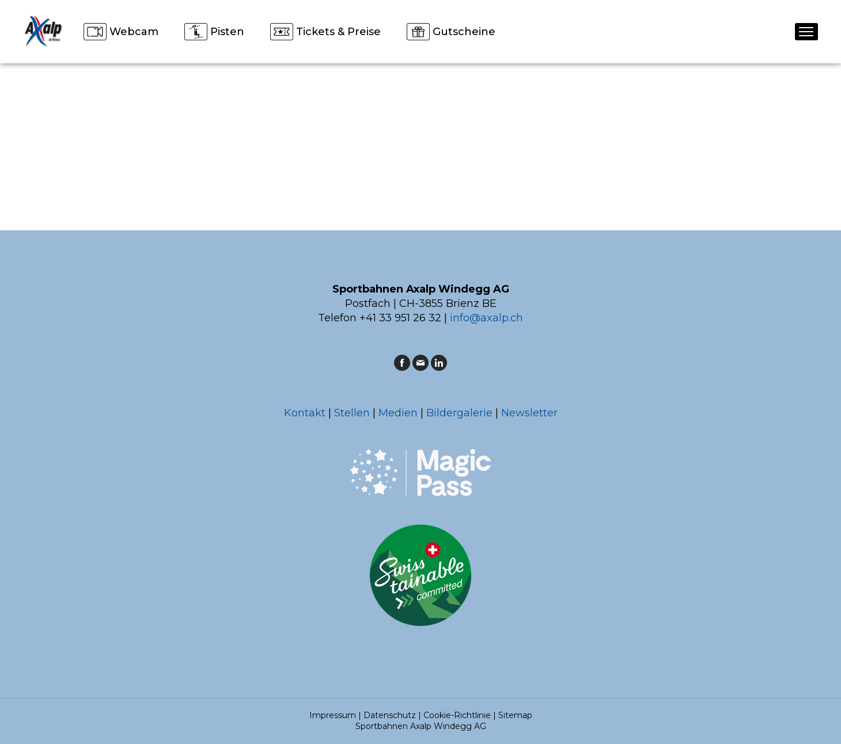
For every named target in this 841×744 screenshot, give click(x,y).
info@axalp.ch (486, 318)
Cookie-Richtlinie (457, 715)
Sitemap (515, 715)
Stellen (352, 413)
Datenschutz (389, 715)
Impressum (332, 715)
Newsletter (529, 413)
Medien (398, 413)
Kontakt (304, 413)
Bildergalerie (459, 413)
